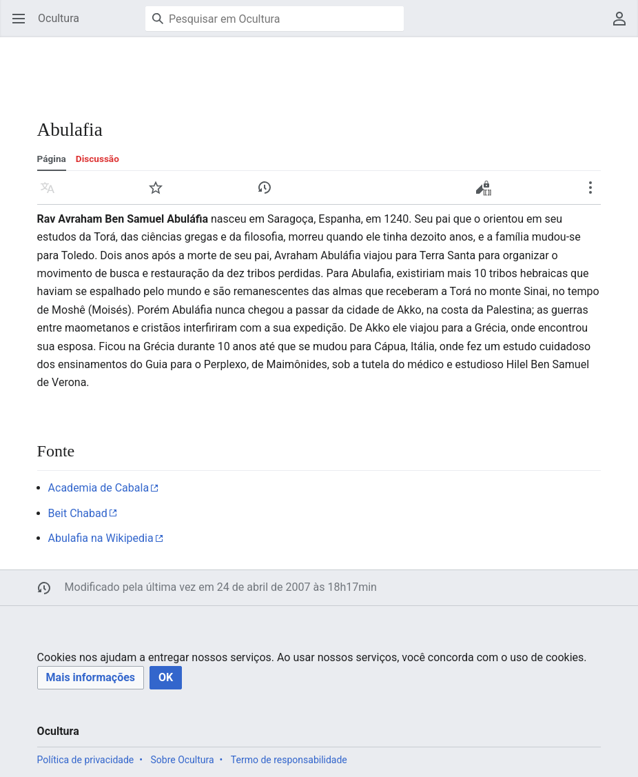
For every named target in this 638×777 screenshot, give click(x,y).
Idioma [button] (52, 194)
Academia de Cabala (99, 487)
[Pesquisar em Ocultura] (274, 18)
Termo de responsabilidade (289, 759)
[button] (90, 678)
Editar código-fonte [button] (486, 192)
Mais (595, 194)
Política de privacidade (85, 759)
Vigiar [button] (160, 194)
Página (51, 158)
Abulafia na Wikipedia (101, 538)
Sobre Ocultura (182, 759)
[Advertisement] (251, 69)
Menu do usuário (624, 25)
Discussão (97, 158)
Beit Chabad (77, 513)
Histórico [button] (269, 194)
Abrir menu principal (23, 25)
